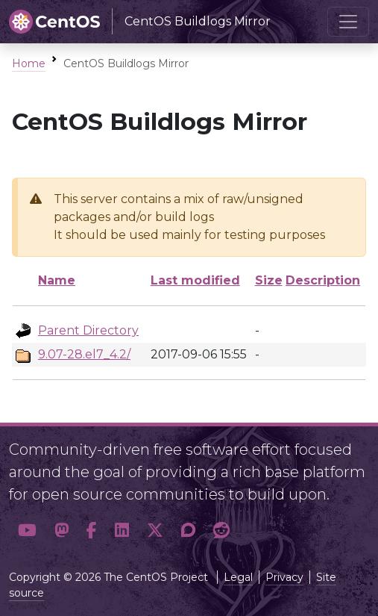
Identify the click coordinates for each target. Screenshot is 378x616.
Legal (238, 577)
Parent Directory (88, 330)
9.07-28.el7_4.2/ (84, 354)
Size (269, 280)
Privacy (284, 577)
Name (56, 280)
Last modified (195, 280)
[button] (27, 530)
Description (323, 280)
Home (28, 63)
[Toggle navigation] (348, 22)
